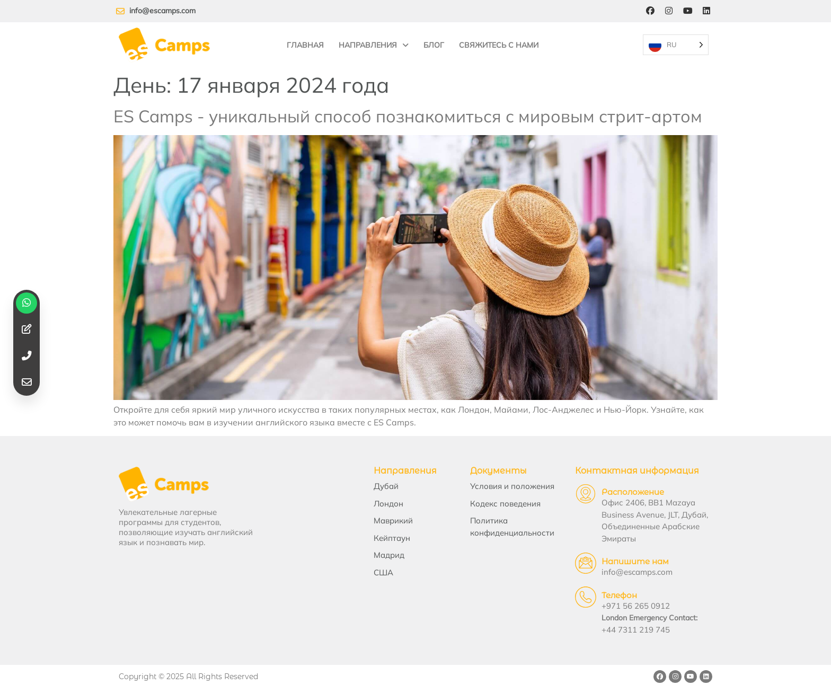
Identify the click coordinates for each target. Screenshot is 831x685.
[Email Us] (575, 559)
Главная (305, 43)
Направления (374, 43)
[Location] (575, 490)
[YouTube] (687, 11)
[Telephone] (575, 593)
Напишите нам (625, 558)
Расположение (622, 488)
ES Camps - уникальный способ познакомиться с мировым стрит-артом (407, 111)
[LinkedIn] (706, 11)
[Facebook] (649, 11)
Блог (433, 43)
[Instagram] (668, 11)
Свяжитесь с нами (498, 43)
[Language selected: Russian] (675, 42)
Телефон (609, 591)
